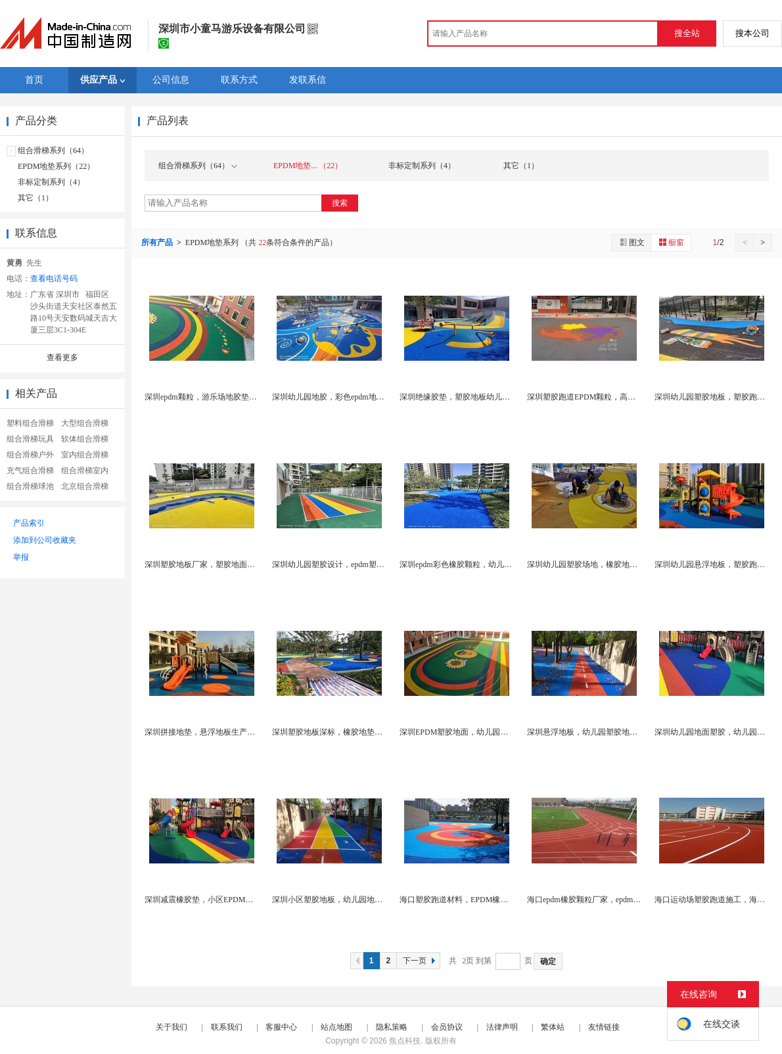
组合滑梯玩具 (30, 439)
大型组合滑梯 (84, 423)
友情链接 (604, 1027)
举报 (21, 557)
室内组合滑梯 (84, 454)
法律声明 (502, 1027)
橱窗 (671, 242)
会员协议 (447, 1027)
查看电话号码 (54, 278)
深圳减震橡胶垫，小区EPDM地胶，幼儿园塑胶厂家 (234, 899)
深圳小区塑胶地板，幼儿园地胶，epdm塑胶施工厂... (362, 899)
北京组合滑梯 (84, 486)
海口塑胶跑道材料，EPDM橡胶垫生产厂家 (473, 899)
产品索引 (29, 523)
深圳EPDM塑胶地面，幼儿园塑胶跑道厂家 (473, 732)
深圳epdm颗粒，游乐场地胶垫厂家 (205, 396)
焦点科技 (405, 1040)
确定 (548, 961)
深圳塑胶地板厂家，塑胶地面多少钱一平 (216, 564)
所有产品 (158, 242)
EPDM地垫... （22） (307, 165)
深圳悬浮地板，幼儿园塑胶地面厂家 (590, 732)
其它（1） (35, 197)
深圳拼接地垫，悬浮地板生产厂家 (204, 732)
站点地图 (336, 1027)
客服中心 (281, 1027)
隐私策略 (391, 1027)
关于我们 (171, 1027)
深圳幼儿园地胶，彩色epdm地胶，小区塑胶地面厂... (362, 396)
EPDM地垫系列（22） (56, 166)
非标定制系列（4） (51, 182)
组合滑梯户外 (30, 454)
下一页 (420, 960)
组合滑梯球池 (30, 486)
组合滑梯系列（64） (53, 150)
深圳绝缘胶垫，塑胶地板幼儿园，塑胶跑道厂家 (482, 396)
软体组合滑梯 (84, 439)
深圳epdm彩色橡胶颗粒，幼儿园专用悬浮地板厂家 (487, 564)
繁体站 (552, 1027)
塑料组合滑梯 (30, 423)
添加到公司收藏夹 (44, 540)
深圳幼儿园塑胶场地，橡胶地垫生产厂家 (598, 564)
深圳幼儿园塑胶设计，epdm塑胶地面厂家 (344, 564)
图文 (631, 242)
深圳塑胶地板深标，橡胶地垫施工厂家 (339, 732)
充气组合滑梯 (30, 470)
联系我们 (226, 1027)
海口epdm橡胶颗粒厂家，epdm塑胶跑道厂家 (603, 899)
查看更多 (62, 357)
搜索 (340, 203)
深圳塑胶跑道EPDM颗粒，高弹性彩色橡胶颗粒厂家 (616, 396)
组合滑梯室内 (84, 470)
